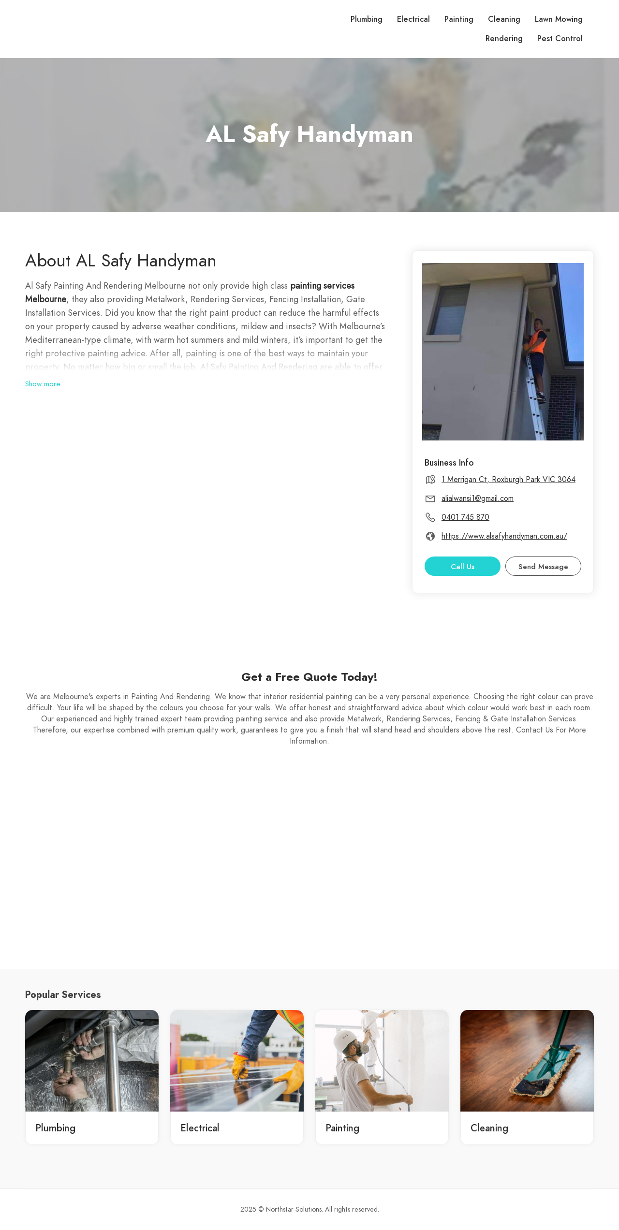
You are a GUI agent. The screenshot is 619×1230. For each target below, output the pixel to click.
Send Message (543, 566)
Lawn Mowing (559, 19)
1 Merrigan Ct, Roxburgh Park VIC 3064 (508, 479)
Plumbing (367, 19)
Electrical (413, 19)
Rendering (504, 38)
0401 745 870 (465, 517)
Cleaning (504, 19)
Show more (42, 384)
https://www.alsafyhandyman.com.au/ (504, 536)
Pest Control (560, 38)
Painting (458, 19)
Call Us (462, 566)
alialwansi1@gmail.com (478, 498)
